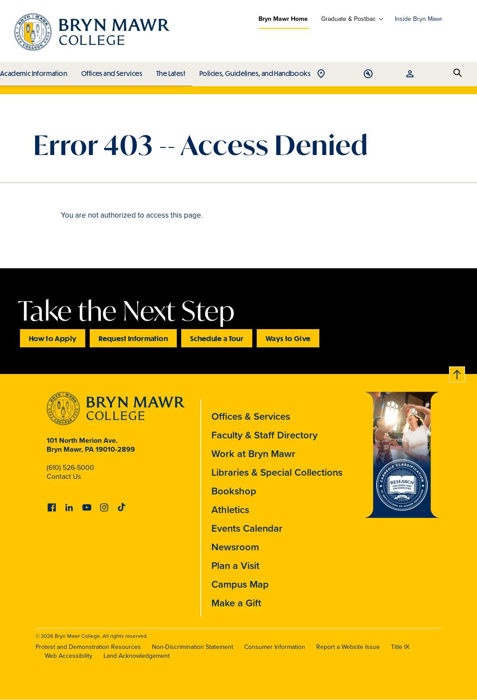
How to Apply (52, 338)
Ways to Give (288, 338)
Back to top (456, 372)
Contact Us (64, 476)
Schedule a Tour (216, 338)
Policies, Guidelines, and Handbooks (251, 71)
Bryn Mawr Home (283, 19)
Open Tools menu (416, 74)
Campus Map (240, 584)
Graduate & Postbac (348, 19)
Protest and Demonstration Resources (88, 647)
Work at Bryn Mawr (253, 453)
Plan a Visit (235, 565)
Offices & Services (250, 416)
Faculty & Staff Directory (264, 435)
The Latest (168, 71)
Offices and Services (110, 71)
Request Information (133, 338)
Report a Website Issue (348, 647)
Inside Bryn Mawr (418, 19)
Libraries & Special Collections (276, 472)
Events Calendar (246, 528)
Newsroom (235, 547)
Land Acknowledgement (136, 655)
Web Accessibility (68, 655)
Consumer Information (274, 647)
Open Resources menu (437, 74)
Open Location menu (395, 74)
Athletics (230, 509)
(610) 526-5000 (70, 467)
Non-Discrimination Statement (192, 647)
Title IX (400, 647)
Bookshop (233, 491)
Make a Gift (236, 603)
